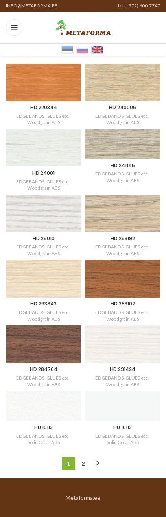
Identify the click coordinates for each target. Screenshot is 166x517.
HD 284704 (43, 369)
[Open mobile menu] (14, 27)
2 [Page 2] (83, 463)
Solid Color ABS (44, 442)
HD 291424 (122, 369)
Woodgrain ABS (43, 122)
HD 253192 (123, 238)
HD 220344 (43, 107)
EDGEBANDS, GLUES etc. (43, 116)
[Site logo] (83, 27)
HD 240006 (122, 107)
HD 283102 (123, 303)
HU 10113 (43, 427)
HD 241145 (123, 165)
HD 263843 (43, 303)
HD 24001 (43, 173)
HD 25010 (44, 238)
